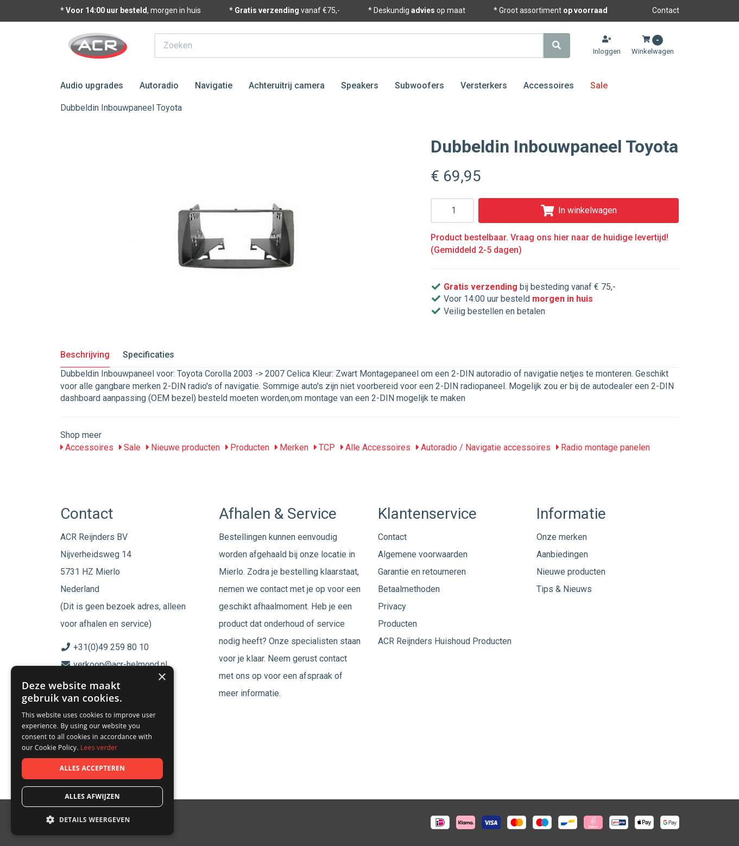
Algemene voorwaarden (423, 554)
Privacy (392, 606)
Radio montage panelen (603, 447)
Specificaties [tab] (148, 354)
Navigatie (213, 85)
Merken (291, 447)
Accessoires (548, 85)
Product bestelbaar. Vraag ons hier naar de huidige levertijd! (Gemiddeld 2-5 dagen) (549, 243)
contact (333, 658)
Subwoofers (419, 85)
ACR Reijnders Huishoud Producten (444, 641)
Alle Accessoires (375, 447)
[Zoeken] (556, 45)
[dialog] (92, 751)
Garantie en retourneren (422, 572)
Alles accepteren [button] (92, 768)
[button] (92, 819)
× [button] (161, 677)
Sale (599, 85)
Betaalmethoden (409, 589)
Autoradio (159, 85)
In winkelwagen (579, 210)
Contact (665, 10)
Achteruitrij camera (287, 85)
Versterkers (483, 85)
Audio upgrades (91, 85)
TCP (324, 447)
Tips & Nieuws (564, 589)
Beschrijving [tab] (85, 354)
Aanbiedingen (562, 554)
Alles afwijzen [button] (92, 796)
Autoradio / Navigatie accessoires (483, 447)
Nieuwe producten (183, 447)
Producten (247, 447)
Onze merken (561, 537)
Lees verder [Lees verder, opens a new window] (99, 747)
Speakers (359, 85)
